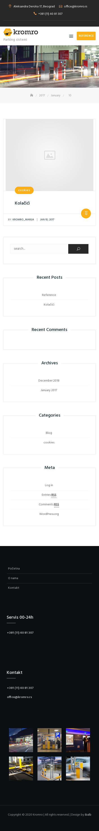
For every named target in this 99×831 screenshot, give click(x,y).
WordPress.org (49, 514)
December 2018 (48, 380)
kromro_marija (21, 219)
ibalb (88, 814)
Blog (49, 433)
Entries (49, 495)
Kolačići (22, 203)
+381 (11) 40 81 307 (50, 14)
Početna (14, 568)
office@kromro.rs (75, 6)
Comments (49, 504)
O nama (13, 578)
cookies (24, 190)
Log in (49, 485)
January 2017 (49, 390)
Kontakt (13, 588)
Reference (86, 36)
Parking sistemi (15, 39)
